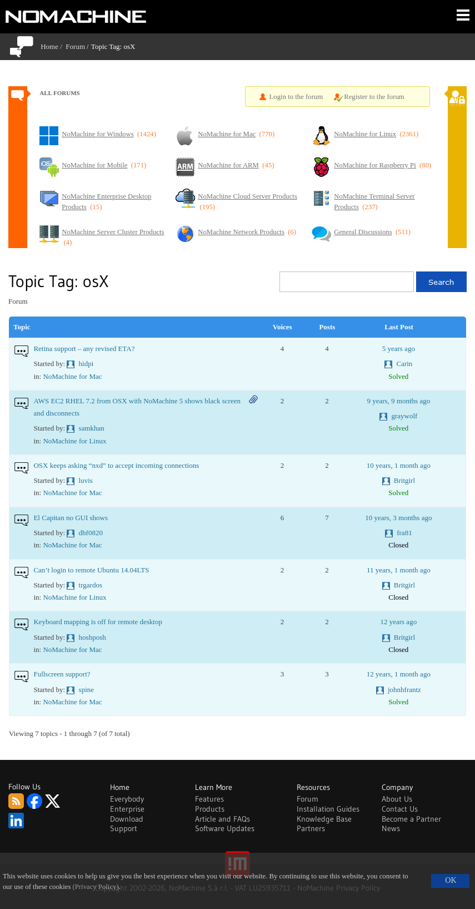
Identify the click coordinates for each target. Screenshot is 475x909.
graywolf (404, 416)
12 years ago (398, 621)
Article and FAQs (222, 819)
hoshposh (92, 637)
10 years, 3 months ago (398, 517)
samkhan (91, 428)
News (391, 828)
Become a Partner (411, 819)
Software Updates (224, 828)
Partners (311, 828)
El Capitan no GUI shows (70, 517)
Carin (404, 363)
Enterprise (127, 809)
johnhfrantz (404, 689)
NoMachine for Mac (72, 376)
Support (123, 828)
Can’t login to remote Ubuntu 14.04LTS (91, 570)
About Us (397, 799)
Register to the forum (374, 97)
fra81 (404, 532)
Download (126, 819)
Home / (53, 46)
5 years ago (398, 348)
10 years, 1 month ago (399, 465)
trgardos (90, 585)
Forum (75, 46)
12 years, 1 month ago (399, 674)
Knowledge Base (324, 819)
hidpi (86, 363)
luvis (86, 480)
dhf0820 (91, 532)
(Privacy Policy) (96, 887)
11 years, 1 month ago (399, 570)
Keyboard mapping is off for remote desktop (97, 621)
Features (209, 799)
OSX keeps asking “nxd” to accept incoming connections (116, 465)
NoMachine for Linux (74, 441)
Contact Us (400, 809)
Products (209, 809)
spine (86, 689)
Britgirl (404, 480)
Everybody (127, 799)
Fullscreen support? (61, 674)
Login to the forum (296, 97)
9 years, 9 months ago (398, 401)
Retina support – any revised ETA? (83, 348)
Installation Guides (328, 809)
